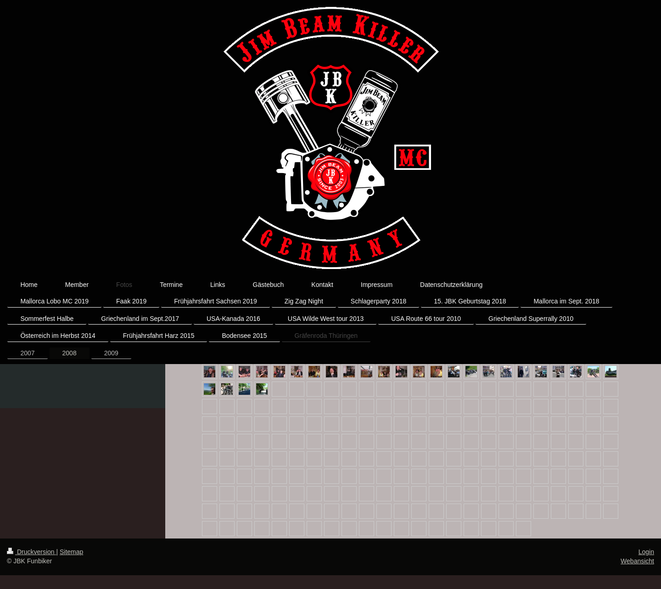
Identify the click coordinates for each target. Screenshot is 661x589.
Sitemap (71, 551)
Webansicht (637, 561)
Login (646, 551)
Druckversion (31, 551)
